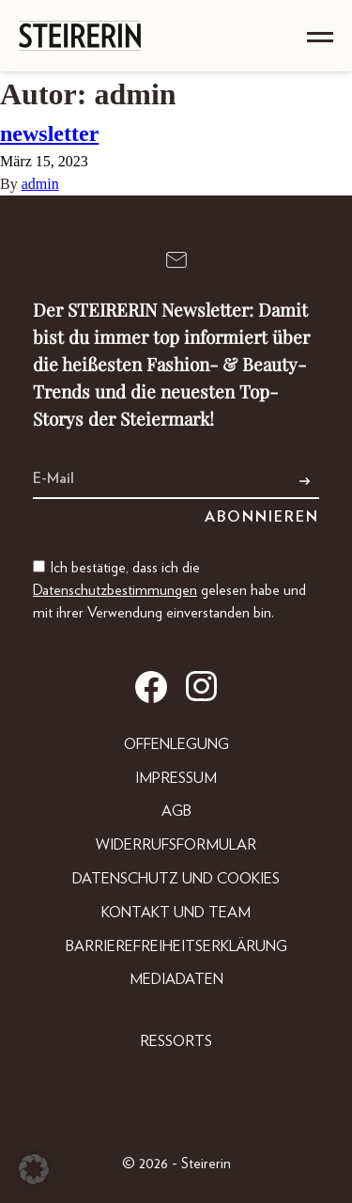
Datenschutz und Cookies (176, 878)
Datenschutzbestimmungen (115, 590)
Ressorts (176, 1041)
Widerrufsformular (176, 844)
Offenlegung (176, 744)
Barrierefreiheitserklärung (176, 946)
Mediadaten (176, 979)
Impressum (176, 778)
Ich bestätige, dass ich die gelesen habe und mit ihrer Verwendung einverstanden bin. (169, 590)
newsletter (49, 133)
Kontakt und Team (176, 912)
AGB (176, 811)
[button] (34, 1169)
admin (40, 184)
